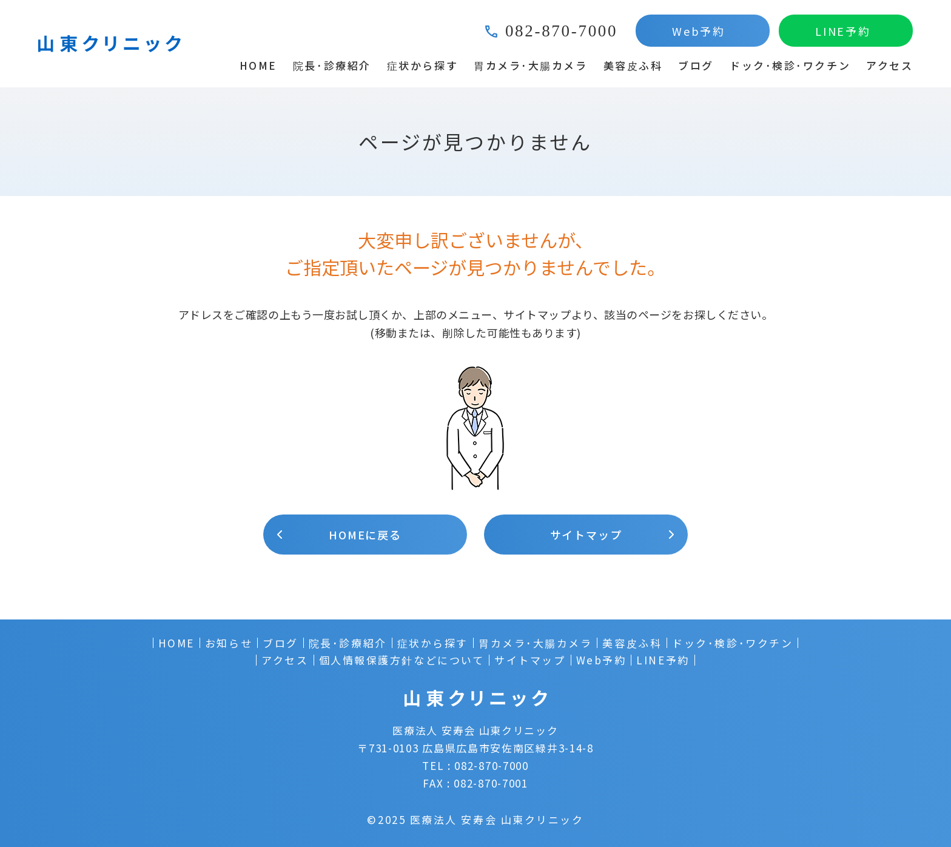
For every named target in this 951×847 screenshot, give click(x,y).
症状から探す (422, 65)
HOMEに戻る (365, 534)
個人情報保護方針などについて (402, 660)
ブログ (696, 65)
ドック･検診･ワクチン (790, 65)
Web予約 (698, 31)
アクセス (889, 65)
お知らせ (228, 643)
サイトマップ (586, 534)
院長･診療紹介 (332, 65)
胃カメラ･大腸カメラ (531, 65)
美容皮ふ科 (633, 65)
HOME (258, 65)
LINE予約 (842, 31)
